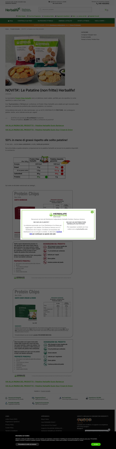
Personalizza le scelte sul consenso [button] (27, 444)
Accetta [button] (96, 444)
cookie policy (87, 438)
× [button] (99, 435)
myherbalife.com (81, 229)
